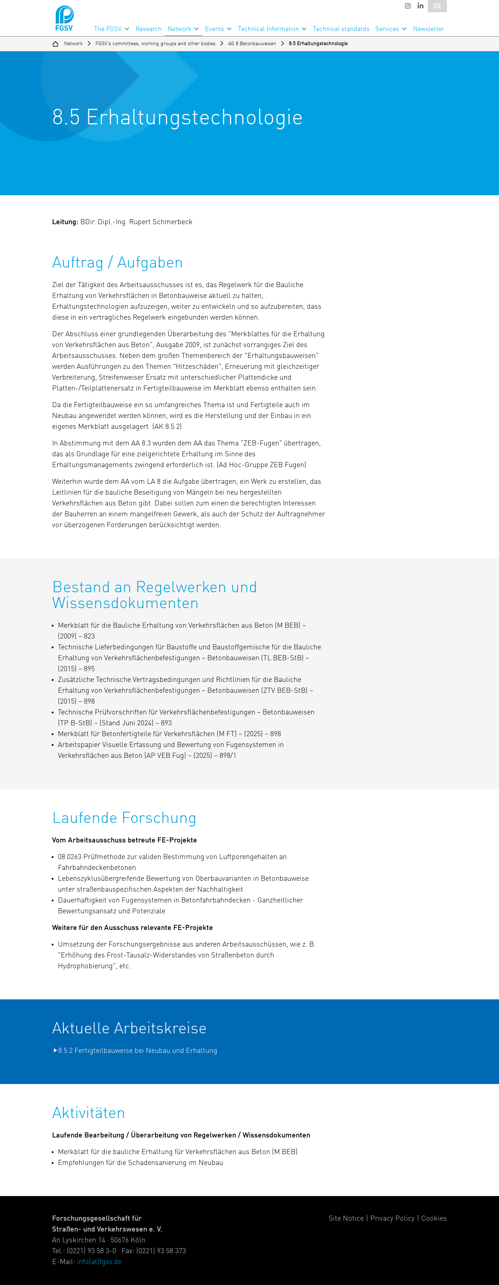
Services (387, 29)
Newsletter (428, 29)
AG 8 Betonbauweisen (252, 43)
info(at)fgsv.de (99, 1262)
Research (149, 29)
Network (179, 29)
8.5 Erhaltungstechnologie (318, 43)
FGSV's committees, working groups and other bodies (155, 43)
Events (214, 29)
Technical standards (341, 29)
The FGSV (108, 29)
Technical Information (268, 29)
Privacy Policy (392, 1218)
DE (437, 6)
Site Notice (346, 1218)
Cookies (434, 1218)
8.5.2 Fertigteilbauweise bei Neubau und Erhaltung (137, 1051)
